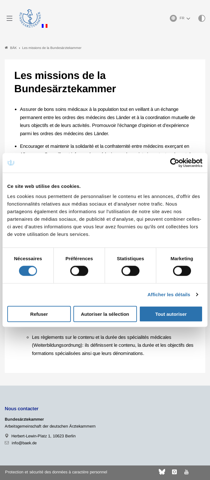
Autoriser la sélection (105, 313)
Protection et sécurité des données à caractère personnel (56, 472)
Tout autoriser (171, 313)
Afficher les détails (168, 294)
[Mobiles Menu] (9, 18)
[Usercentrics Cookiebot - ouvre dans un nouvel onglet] (175, 163)
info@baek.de (24, 443)
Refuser (39, 313)
